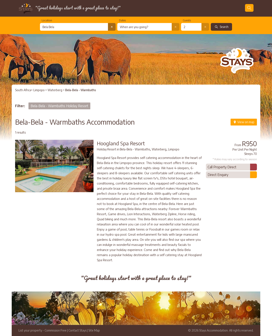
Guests (187, 20)
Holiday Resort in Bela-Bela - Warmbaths (123, 149)
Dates (122, 20)
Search (221, 27)
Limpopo (39, 90)
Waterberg (55, 90)
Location (47, 20)
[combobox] (74, 27)
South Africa (23, 90)
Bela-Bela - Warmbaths (80, 90)
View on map (243, 122)
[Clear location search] (112, 27)
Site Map (94, 330)
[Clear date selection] (175, 27)
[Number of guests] (191, 27)
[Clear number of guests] (205, 27)
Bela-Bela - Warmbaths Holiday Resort (59, 106)
